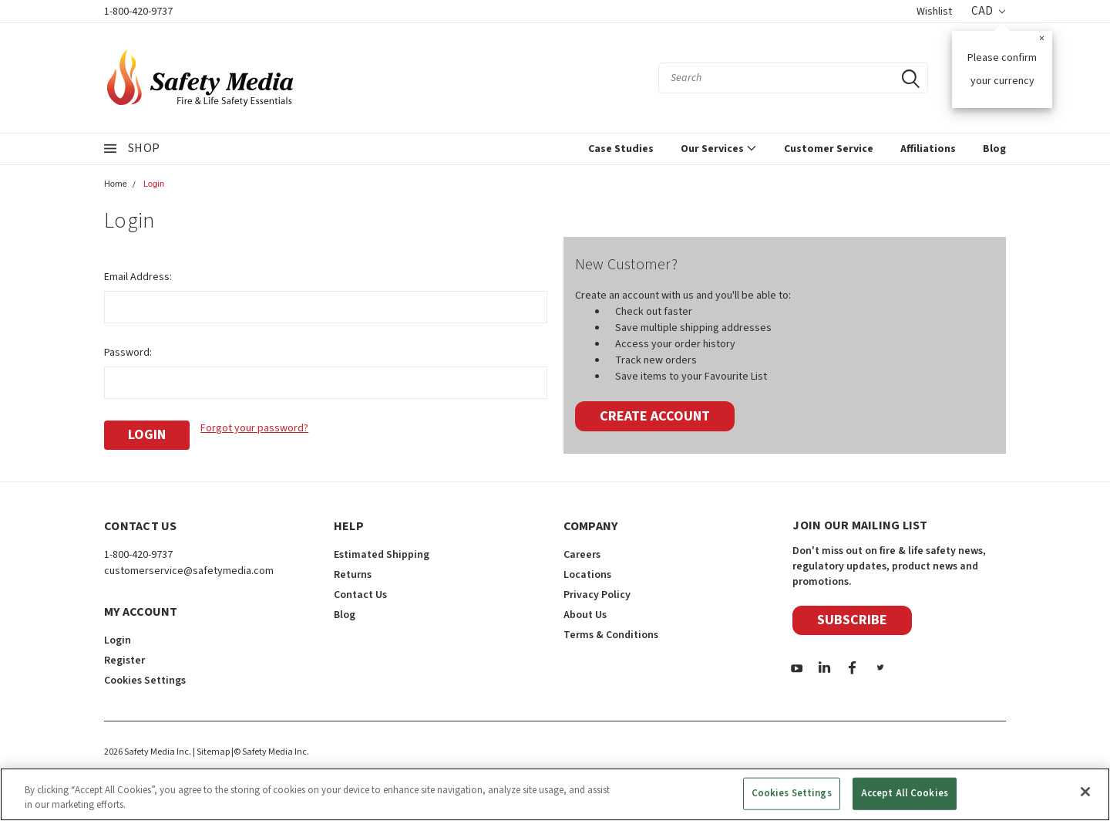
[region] (555, 794)
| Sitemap (211, 751)
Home (115, 184)
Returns (353, 575)
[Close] (1085, 792)
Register (124, 660)
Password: (128, 352)
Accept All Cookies (904, 793)
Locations (587, 575)
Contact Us (360, 595)
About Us (585, 615)
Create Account (655, 416)
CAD (988, 11)
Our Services (719, 149)
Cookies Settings (145, 680)
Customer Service (828, 149)
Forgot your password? (254, 428)
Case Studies (621, 149)
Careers (581, 555)
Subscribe (852, 620)
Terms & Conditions (610, 635)
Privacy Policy (597, 595)
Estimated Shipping (381, 555)
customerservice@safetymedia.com (189, 571)
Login (153, 184)
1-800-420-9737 (138, 11)
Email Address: (138, 277)
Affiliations (928, 149)
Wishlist (934, 11)
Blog (994, 149)
